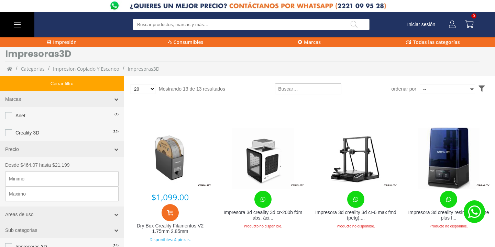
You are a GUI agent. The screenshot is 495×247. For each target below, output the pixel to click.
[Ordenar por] (460, 89)
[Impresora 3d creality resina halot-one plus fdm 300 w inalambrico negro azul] (448, 158)
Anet (20, 100)
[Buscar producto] (251, 24)
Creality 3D (27, 117)
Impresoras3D (143, 69)
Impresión (62, 42)
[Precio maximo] (62, 178)
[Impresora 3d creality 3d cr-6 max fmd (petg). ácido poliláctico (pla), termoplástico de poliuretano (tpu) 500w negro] (355, 158)
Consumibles (186, 42)
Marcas (309, 42)
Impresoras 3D (31, 231)
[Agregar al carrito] (170, 212)
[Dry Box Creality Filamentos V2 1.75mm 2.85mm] (170, 158)
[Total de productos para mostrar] (143, 89)
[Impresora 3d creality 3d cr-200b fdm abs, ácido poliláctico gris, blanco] (263, 158)
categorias (32, 69)
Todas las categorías (433, 42)
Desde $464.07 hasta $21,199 (37, 149)
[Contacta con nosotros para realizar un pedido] (263, 199)
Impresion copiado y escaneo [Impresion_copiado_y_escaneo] (86, 69)
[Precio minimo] (62, 163)
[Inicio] (9, 68)
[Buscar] (354, 24)
